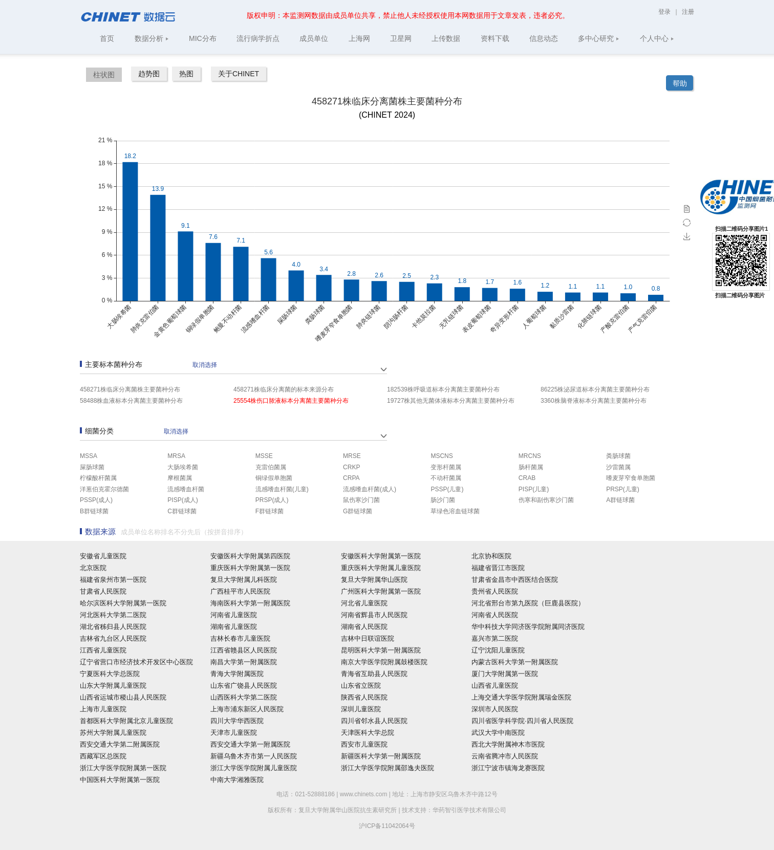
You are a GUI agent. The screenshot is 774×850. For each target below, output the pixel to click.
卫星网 (401, 38)
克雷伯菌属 (270, 467)
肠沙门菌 (443, 500)
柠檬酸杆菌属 (98, 478)
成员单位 (313, 38)
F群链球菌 (269, 511)
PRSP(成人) (272, 500)
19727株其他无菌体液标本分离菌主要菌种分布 (450, 400)
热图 (186, 74)
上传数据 (446, 38)
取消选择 (204, 365)
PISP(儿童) (534, 489)
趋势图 (149, 74)
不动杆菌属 (446, 478)
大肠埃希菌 (182, 467)
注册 (688, 11)
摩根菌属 (179, 478)
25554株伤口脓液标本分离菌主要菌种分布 (291, 400)
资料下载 (495, 38)
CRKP (351, 467)
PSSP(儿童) (447, 489)
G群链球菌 (357, 511)
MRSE (352, 456)
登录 (665, 11)
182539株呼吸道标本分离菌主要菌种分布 (443, 389)
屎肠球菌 (92, 467)
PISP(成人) (182, 500)
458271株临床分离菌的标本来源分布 (283, 389)
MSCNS (442, 456)
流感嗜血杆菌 (185, 489)
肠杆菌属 (531, 467)
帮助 (680, 83)
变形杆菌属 (446, 467)
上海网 (359, 38)
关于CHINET (238, 74)
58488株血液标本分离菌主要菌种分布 (131, 400)
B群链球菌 (94, 511)
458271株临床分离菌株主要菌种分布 (130, 389)
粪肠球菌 (618, 456)
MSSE (264, 456)
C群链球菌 (182, 511)
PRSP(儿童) (622, 489)
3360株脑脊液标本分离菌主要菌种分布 (594, 400)
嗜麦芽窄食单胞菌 (630, 478)
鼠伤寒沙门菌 (361, 500)
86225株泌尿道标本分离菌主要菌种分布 (595, 389)
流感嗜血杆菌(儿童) (282, 489)
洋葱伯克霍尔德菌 (104, 489)
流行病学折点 (258, 38)
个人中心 (657, 38)
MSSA (88, 456)
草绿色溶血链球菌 (455, 511)
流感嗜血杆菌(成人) (369, 489)
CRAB (527, 478)
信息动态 (543, 38)
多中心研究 (598, 38)
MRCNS (530, 456)
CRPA (351, 478)
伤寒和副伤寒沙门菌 (546, 500)
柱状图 (104, 75)
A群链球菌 (620, 500)
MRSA (176, 456)
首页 (107, 38)
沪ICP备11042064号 (387, 826)
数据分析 (152, 38)
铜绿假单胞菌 (273, 478)
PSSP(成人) (96, 500)
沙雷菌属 (618, 467)
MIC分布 (203, 38)
